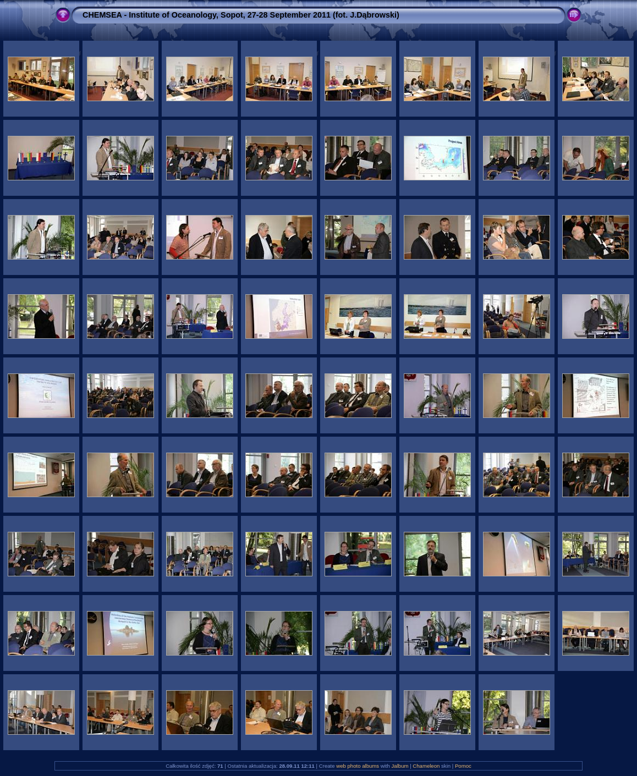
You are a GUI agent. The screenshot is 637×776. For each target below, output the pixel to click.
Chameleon (426, 766)
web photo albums (357, 766)
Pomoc (463, 766)
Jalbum (400, 766)
